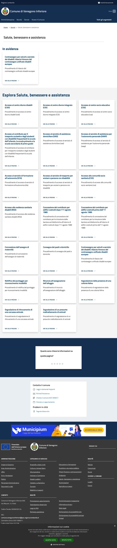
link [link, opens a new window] (78, 536)
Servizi (13, 27)
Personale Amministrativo (10, 483)
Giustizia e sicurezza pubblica (69, 468)
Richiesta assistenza (37, 512)
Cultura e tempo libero (37, 468)
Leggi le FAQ (34, 508)
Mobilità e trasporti (36, 490)
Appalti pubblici (35, 479)
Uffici (3, 472)
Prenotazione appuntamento (40, 501)
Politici (3, 479)
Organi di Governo (7, 464)
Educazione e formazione (67, 464)
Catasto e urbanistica (37, 483)
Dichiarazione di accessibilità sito (70, 512)
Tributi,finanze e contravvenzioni (70, 472)
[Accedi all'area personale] (105, 2)
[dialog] (58, 536)
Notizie (90, 464)
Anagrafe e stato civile (37, 464)
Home (6, 27)
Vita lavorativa (35, 472)
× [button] (114, 526)
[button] (58, 545)
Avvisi (90, 472)
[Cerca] (113, 11)
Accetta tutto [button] (51, 540)
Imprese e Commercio (37, 475)
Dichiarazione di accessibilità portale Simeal (71, 516)
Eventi (90, 485)
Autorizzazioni (64, 483)
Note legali (62, 508)
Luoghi (90, 482)
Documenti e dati (7, 486)
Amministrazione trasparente (69, 501)
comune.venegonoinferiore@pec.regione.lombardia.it (20, 517)
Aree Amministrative (8, 468)
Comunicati (92, 468)
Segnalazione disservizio (38, 504)
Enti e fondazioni (7, 475)
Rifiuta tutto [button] (66, 540)
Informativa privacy (65, 504)
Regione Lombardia (7, 2)
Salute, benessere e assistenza (69, 479)
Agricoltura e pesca (65, 486)
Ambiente (62, 475)
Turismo (32, 486)
